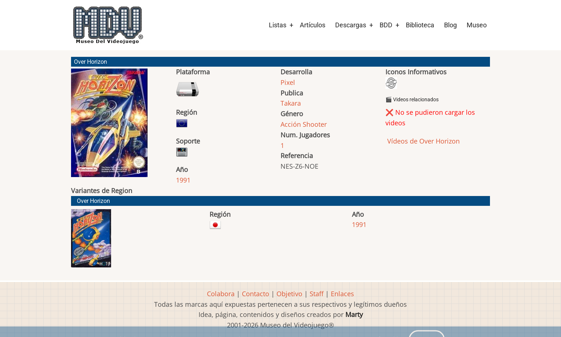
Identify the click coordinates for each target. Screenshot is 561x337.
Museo (477, 25)
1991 (183, 180)
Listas (277, 25)
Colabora (221, 293)
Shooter (315, 124)
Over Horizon (93, 200)
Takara (290, 103)
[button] (109, 126)
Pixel (287, 82)
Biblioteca (420, 25)
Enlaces (342, 293)
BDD (386, 25)
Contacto (255, 293)
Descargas (350, 25)
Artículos (312, 25)
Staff (316, 293)
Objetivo (289, 293)
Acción (290, 124)
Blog (450, 25)
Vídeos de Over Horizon (422, 141)
